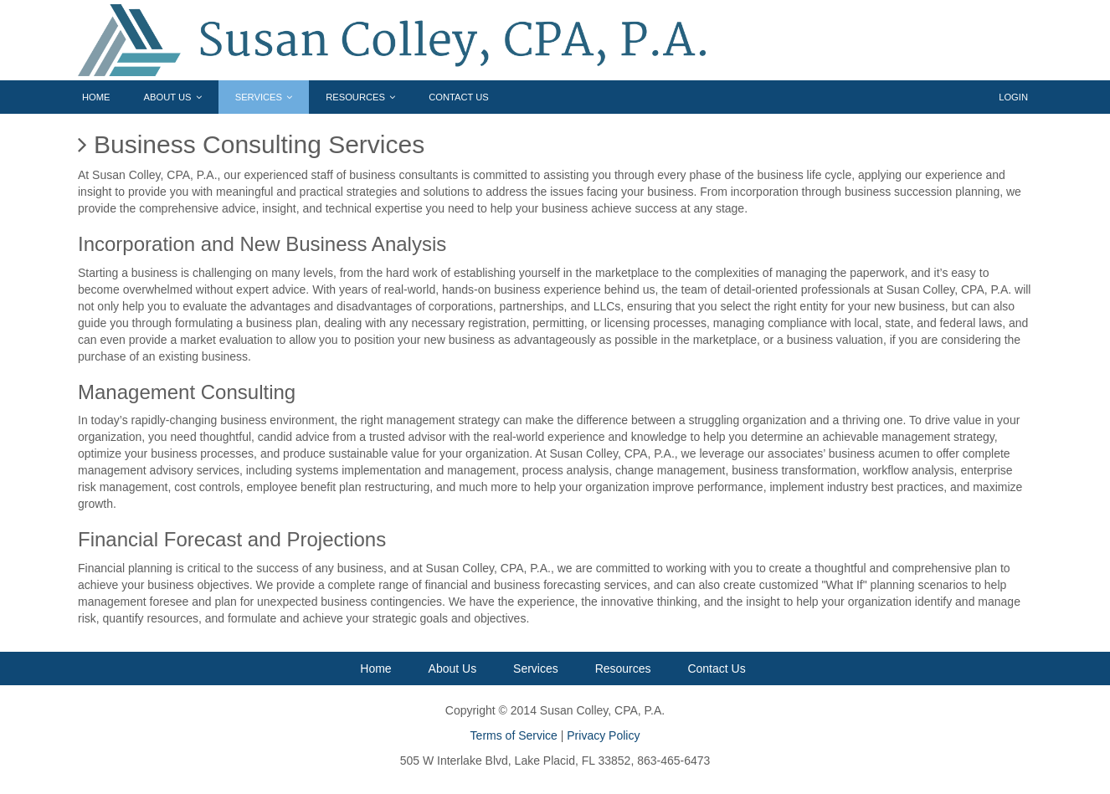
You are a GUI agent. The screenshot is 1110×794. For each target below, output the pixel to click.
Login (1013, 97)
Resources (360, 97)
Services (263, 97)
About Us (173, 97)
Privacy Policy (603, 735)
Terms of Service (514, 735)
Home (96, 97)
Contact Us (459, 97)
